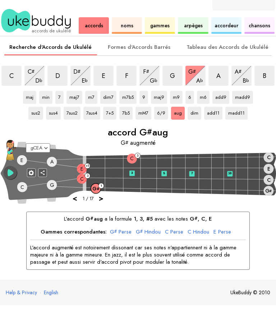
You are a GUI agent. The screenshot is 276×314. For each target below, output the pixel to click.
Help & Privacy (21, 292)
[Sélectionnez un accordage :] (38, 148)
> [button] (101, 198)
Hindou (148, 232)
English (51, 292)
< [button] (75, 198)
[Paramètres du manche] (31, 172)
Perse (121, 232)
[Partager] (42, 172)
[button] (10, 173)
